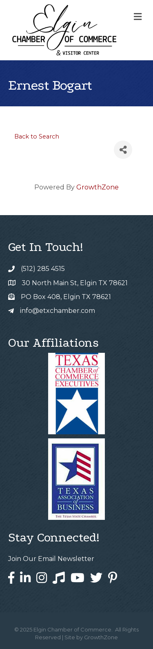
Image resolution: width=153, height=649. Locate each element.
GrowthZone (97, 187)
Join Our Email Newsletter (51, 559)
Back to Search (36, 136)
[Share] (123, 150)
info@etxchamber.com (57, 311)
